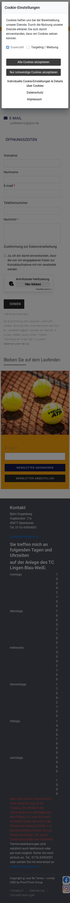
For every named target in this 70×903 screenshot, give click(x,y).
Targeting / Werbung (44, 47)
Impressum (34, 99)
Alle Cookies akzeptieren (33, 62)
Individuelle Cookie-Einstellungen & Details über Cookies (35, 83)
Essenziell (17, 47)
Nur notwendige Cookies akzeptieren (33, 72)
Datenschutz (35, 92)
